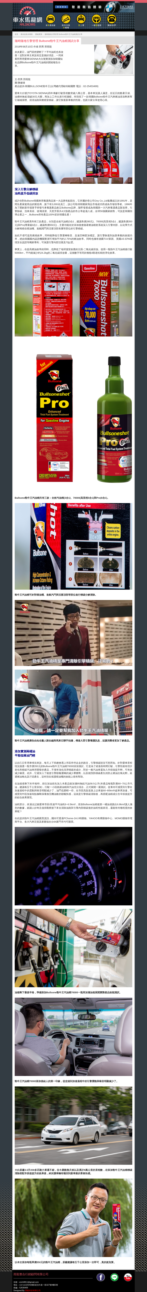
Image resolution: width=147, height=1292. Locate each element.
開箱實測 (38, 34)
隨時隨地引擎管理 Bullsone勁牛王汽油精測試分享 (63, 34)
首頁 (16, 34)
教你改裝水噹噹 (27, 34)
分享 (55, 46)
